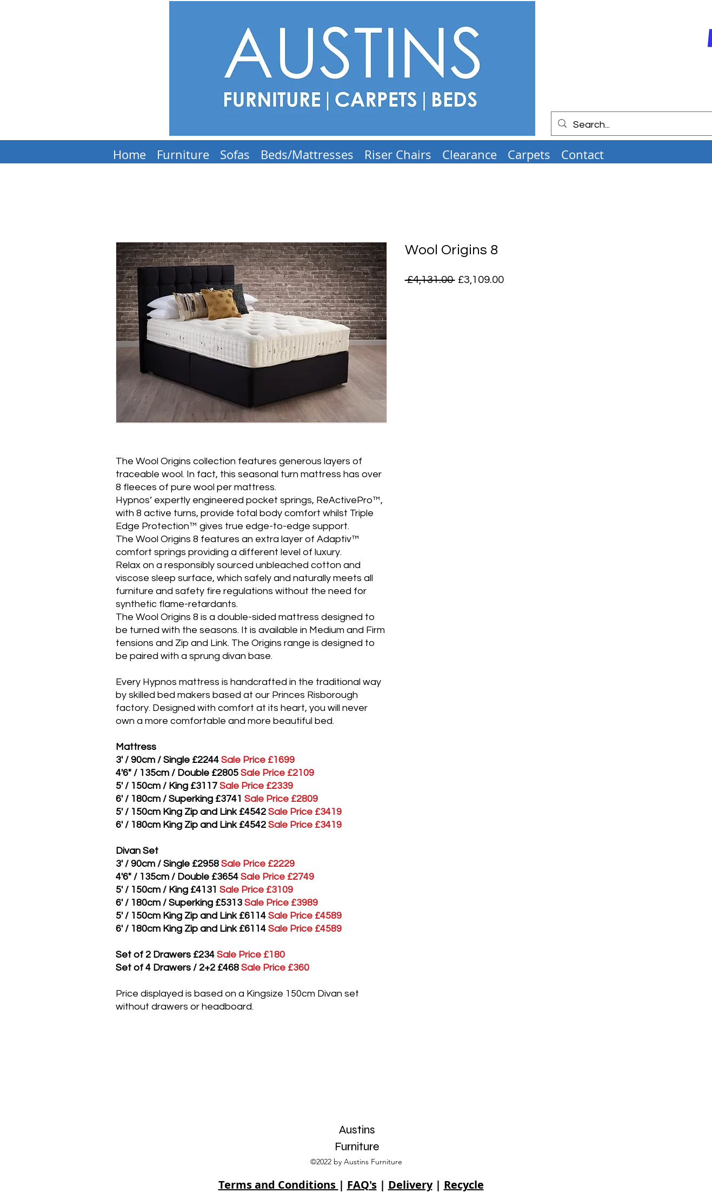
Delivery (410, 1184)
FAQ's (362, 1184)
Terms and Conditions (278, 1184)
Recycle (464, 1184)
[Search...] (633, 125)
